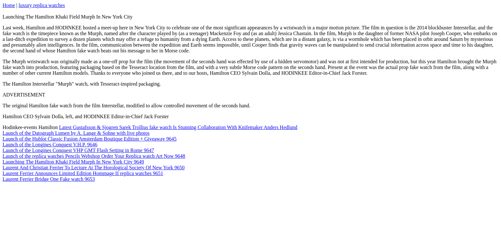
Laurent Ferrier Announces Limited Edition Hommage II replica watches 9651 (83, 173)
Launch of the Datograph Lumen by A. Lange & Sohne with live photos (76, 133)
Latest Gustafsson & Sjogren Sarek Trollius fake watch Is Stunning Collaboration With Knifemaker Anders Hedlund (178, 127)
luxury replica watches (42, 5)
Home (9, 5)
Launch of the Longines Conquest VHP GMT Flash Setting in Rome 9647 (78, 150)
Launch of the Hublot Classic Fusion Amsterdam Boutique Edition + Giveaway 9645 (90, 139)
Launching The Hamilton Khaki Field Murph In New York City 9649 (73, 162)
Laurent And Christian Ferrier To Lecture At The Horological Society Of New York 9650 (94, 167)
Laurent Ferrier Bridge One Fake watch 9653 (49, 179)
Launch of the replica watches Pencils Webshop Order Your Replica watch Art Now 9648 (94, 156)
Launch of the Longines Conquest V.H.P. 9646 (50, 144)
